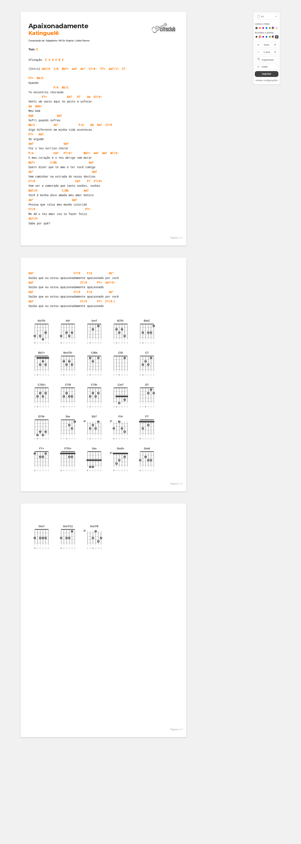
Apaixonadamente (58, 26)
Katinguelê (43, 33)
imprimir (266, 74)
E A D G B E (54, 60)
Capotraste (268, 60)
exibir (265, 66)
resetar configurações (267, 80)
